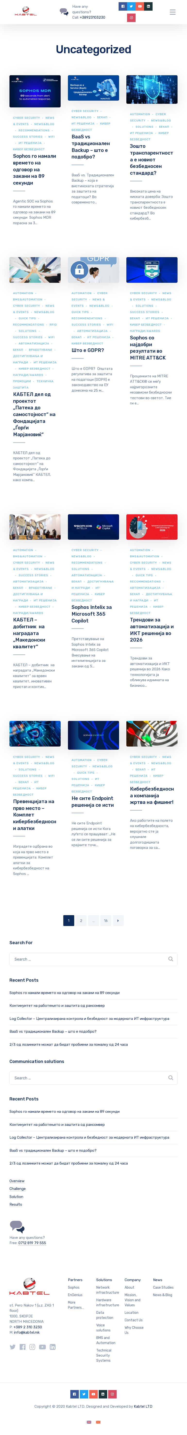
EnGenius (75, 1295)
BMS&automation (27, 299)
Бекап (102, 117)
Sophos (74, 1288)
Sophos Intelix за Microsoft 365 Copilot (92, 613)
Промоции (22, 381)
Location (131, 1313)
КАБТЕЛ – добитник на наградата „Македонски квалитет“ (29, 633)
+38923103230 (92, 17)
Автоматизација (34, 343)
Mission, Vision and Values (132, 1300)
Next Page (118, 920)
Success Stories (28, 136)
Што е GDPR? (88, 350)
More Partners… (76, 1305)
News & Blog (162, 1295)
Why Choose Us (134, 1330)
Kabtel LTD (143, 1406)
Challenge (17, 1189)
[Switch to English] (89, 1422)
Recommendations (34, 130)
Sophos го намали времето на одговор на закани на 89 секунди (34, 169)
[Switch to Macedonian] (98, 1422)
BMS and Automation (105, 1340)
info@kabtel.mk (27, 1332)
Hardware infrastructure (107, 1302)
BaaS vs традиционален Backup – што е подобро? (53, 1031)
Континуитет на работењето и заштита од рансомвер (57, 1005)
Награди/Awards (28, 375)
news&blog (82, 117)
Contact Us (134, 1320)
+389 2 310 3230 (27, 1327)
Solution (16, 1197)
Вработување (40, 349)
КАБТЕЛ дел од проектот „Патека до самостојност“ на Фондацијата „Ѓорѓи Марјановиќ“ (34, 414)
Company (133, 1280)
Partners (75, 1280)
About (129, 1288)
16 (106, 921)
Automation (140, 114)
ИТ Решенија (30, 143)
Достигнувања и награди (93, 585)
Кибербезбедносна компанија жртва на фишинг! (152, 795)
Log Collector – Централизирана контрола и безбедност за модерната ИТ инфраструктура (89, 1018)
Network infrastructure (107, 1290)
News (157, 1280)
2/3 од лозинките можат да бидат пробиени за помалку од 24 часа (68, 1044)
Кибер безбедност (29, 149)
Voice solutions (103, 1327)
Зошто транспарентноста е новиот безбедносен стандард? (151, 159)
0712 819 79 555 (32, 1243)
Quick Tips (27, 318)
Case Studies (163, 1288)
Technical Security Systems (103, 1355)
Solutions (145, 126)
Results (15, 1204)
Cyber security (26, 118)
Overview (16, 1181)
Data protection (104, 1315)
